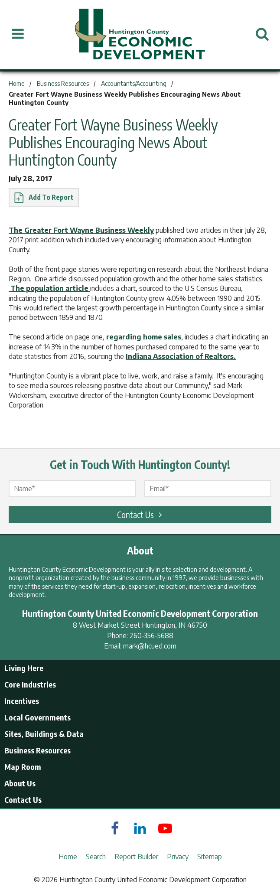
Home (68, 856)
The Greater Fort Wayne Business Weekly (81, 230)
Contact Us (141, 514)
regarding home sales (143, 336)
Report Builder (136, 856)
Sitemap (209, 856)
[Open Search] (262, 34)
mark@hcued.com (149, 646)
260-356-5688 (151, 635)
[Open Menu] (18, 34)
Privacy (178, 856)
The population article (49, 288)
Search (96, 856)
